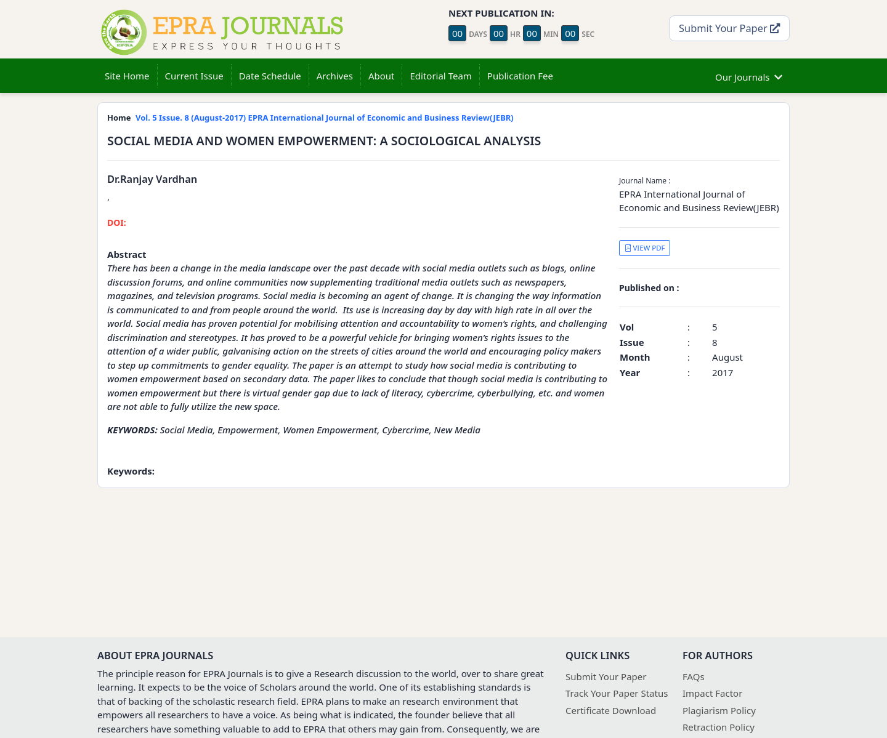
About (381, 76)
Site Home (127, 76)
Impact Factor (712, 693)
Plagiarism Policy (719, 710)
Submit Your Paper (729, 28)
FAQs (693, 676)
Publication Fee (520, 76)
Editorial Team (440, 76)
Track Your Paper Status (616, 693)
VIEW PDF (645, 247)
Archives (335, 76)
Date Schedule (270, 76)
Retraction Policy (718, 727)
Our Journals (748, 75)
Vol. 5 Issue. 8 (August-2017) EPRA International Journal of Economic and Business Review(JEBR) (325, 117)
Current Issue (194, 76)
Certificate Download (610, 710)
